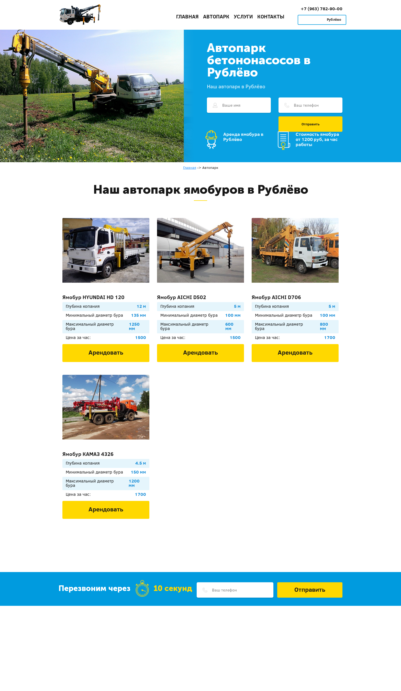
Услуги (243, 16)
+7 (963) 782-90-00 (321, 8)
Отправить (311, 124)
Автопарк (216, 16)
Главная (187, 16)
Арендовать (105, 352)
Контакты (270, 16)
